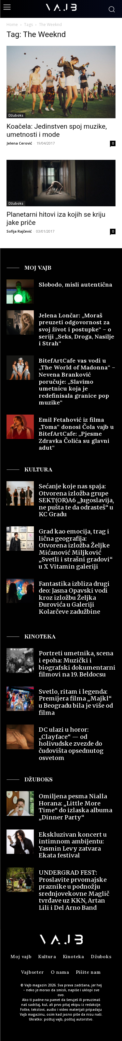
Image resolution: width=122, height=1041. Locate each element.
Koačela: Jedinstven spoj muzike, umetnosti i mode (57, 130)
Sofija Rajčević (19, 231)
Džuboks (15, 115)
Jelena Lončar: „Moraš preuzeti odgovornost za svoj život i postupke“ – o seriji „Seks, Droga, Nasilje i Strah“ (76, 329)
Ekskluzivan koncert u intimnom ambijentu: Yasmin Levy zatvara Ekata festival (73, 845)
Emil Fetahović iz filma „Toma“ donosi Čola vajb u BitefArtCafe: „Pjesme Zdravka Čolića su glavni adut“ (76, 433)
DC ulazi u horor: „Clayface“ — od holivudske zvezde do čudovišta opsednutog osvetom (71, 743)
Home (12, 24)
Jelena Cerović (19, 143)
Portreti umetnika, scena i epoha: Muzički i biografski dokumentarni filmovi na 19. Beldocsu (77, 663)
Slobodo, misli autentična (75, 284)
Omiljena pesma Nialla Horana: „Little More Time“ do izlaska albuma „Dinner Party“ (75, 806)
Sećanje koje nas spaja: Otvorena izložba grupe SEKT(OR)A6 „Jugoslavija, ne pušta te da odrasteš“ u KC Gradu (76, 500)
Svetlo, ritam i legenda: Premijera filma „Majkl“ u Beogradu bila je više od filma (76, 702)
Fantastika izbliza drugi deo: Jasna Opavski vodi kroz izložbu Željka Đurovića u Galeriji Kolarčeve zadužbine (74, 597)
